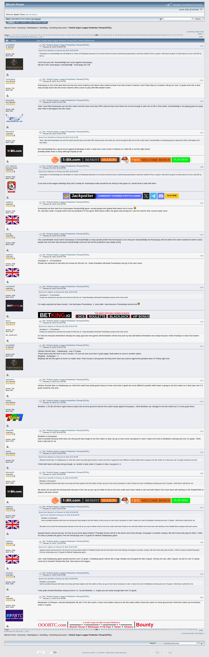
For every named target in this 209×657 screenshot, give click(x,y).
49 (118, 35)
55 (132, 35)
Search (24, 22)
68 (163, 35)
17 (42, 35)
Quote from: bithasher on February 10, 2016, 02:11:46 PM (58, 457)
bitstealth (10, 100)
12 (30, 35)
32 (77, 35)
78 (8, 37)
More (44, 22)
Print (201, 36)
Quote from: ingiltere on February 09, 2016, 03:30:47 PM (58, 292)
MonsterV (10, 132)
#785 (201, 167)
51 (123, 35)
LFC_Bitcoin (11, 166)
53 (128, 35)
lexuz (8, 321)
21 (51, 35)
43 (104, 35)
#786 (201, 203)
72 (172, 35)
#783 (201, 101)
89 (34, 37)
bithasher (10, 379)
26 (63, 35)
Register (37, 22)
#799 (201, 574)
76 (182, 35)
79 (10, 37)
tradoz (8, 400)
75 (180, 35)
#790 (201, 322)
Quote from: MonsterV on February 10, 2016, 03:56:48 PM (58, 512)
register (34, 14)
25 (61, 35)
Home (11, 22)
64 (154, 35)
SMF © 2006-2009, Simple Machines (114, 653)
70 (168, 35)
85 (24, 37)
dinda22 (9, 573)
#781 (201, 46)
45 (109, 35)
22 (53, 35)
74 (177, 35)
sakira (8, 451)
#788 (201, 256)
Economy (22, 28)
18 (44, 35)
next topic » (201, 33)
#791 (201, 346)
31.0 (32, 19)
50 (120, 35)
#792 (201, 380)
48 (116, 35)
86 (26, 37)
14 (35, 35)
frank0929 (10, 45)
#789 (201, 287)
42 (102, 35)
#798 (201, 542)
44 (106, 35)
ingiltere (9, 202)
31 (75, 35)
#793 (201, 401)
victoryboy (10, 79)
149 (40, 37)
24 (58, 35)
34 (82, 35)
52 (125, 35)
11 (28, 35)
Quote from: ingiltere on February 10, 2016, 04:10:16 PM (58, 547)
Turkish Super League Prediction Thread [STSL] (90, 28)
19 (46, 35)
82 (17, 37)
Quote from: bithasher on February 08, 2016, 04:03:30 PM (58, 50)
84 (22, 37)
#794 (201, 431)
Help (17, 22)
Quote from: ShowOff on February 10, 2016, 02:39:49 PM (58, 478)
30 (72, 35)
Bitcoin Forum (10, 28)
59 (142, 35)
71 (170, 35)
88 (31, 37)
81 (15, 37)
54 (130, 35)
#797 (201, 508)
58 (139, 35)
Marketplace (32, 28)
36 (87, 35)
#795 (201, 452)
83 (19, 37)
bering (8, 234)
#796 (201, 473)
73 (175, 35)
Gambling (43, 28)
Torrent (37, 19)
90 (36, 37)
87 (29, 37)
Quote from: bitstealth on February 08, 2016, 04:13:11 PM (58, 137)
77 (5, 37)
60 (144, 35)
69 (165, 35)
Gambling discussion (58, 28)
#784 (201, 133)
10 (25, 35)
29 (70, 35)
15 (37, 35)
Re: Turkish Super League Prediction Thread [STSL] (66, 45)
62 (149, 35)
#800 (201, 597)
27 (65, 35)
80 (12, 37)
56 (135, 35)
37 (89, 35)
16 (39, 35)
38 (91, 35)
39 (94, 35)
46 (111, 35)
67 (161, 35)
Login (30, 22)
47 (114, 35)
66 (158, 35)
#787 (201, 235)
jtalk (7, 596)
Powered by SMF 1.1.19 (90, 653)
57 (137, 35)
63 (151, 35)
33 (79, 35)
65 (156, 35)
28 (68, 35)
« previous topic (193, 32)
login (27, 14)
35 (84, 35)
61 (146, 35)
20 (49, 35)
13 (32, 35)
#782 (201, 80)
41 (99, 35)
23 (56, 35)
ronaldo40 (10, 286)
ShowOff (9, 430)
